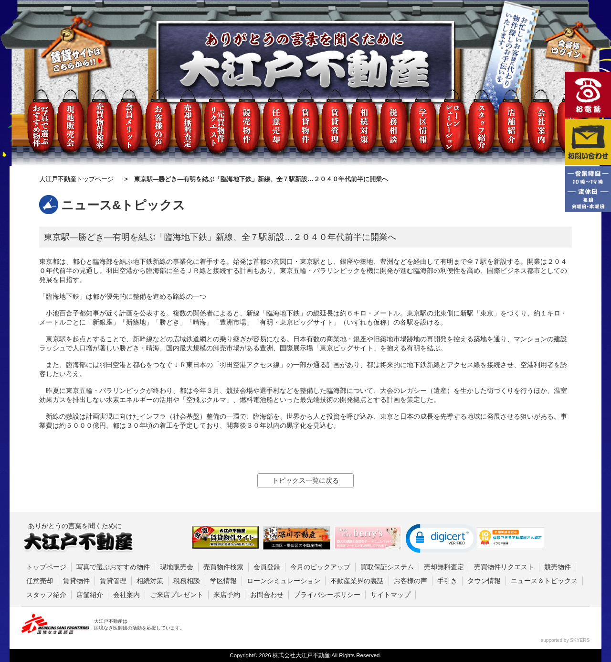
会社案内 (126, 594)
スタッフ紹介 (46, 594)
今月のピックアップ (320, 567)
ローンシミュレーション (283, 581)
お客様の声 (410, 581)
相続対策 (150, 581)
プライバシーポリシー (327, 594)
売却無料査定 (444, 567)
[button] (441, 538)
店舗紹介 (89, 594)
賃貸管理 (113, 581)
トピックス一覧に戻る (305, 480)
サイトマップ (390, 594)
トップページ (46, 567)
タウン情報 (484, 581)
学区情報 (223, 581)
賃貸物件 (76, 581)
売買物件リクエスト (504, 567)
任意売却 (39, 581)
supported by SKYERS (565, 640)
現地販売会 (176, 567)
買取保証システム (387, 567)
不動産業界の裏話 (357, 581)
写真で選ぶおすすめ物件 (113, 567)
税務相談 (186, 581)
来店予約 (226, 594)
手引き (447, 581)
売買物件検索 (223, 567)
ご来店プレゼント (176, 594)
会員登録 (266, 567)
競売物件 (557, 567)
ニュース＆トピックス (544, 581)
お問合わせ (267, 594)
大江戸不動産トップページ (76, 179)
